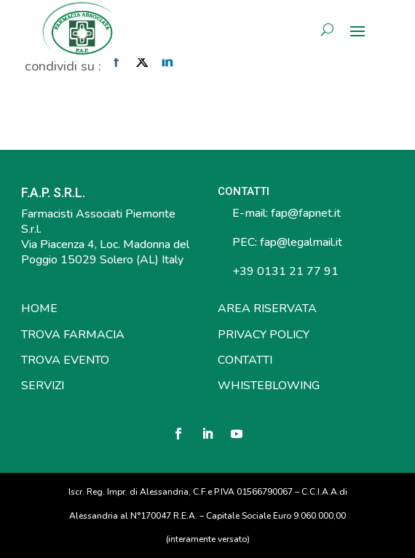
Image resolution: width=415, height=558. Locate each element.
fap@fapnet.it (306, 213)
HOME (39, 308)
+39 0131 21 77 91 (284, 271)
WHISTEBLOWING (269, 386)
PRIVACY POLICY (263, 335)
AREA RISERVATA (267, 308)
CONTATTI (245, 360)
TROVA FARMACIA (73, 335)
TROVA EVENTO (65, 360)
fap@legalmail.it (301, 242)
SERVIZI (42, 386)
